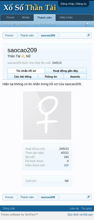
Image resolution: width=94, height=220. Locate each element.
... (61, 23)
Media (26, 17)
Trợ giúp (86, 208)
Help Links (66, 17)
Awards (75, 76)
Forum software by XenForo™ (19, 214)
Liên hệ (74, 208)
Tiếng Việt (9, 208)
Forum (11, 17)
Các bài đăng (22, 76)
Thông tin (50, 76)
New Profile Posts (44, 23)
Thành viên (44, 17)
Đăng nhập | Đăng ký (73, 3)
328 (66, 165)
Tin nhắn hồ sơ (26, 70)
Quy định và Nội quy (80, 214)
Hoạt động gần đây (65, 70)
